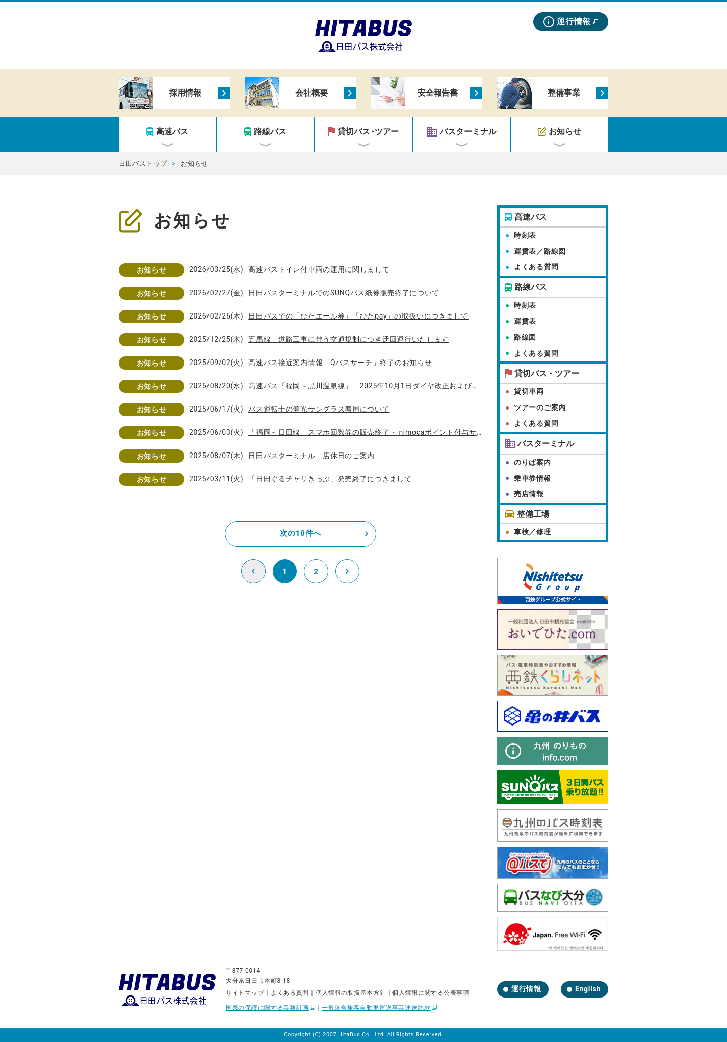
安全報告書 (438, 93)
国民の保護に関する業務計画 (267, 1007)
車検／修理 (532, 532)
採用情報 (185, 93)
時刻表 (525, 235)
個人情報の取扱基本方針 (351, 992)
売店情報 (529, 494)
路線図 (525, 337)
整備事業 (564, 93)
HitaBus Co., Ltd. (361, 1034)
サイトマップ (245, 992)
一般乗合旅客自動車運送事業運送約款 (376, 1007)
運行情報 (574, 21)
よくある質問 (536, 267)
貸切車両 (529, 391)
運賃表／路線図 (540, 251)
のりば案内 (532, 462)
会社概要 (311, 93)
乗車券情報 (532, 478)
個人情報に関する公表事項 (430, 992)
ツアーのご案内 (540, 407)
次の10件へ (300, 533)
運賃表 (525, 321)
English (588, 989)
